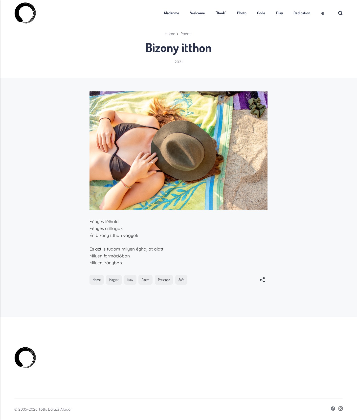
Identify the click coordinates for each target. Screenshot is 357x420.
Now (130, 279)
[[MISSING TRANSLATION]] (262, 280)
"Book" (221, 12)
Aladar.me (171, 12)
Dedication (301, 12)
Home (97, 279)
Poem (145, 279)
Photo (241, 12)
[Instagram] (339, 409)
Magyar (114, 279)
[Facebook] (331, 409)
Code (261, 12)
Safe (181, 279)
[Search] (340, 13)
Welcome (197, 12)
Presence (164, 279)
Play (279, 12)
